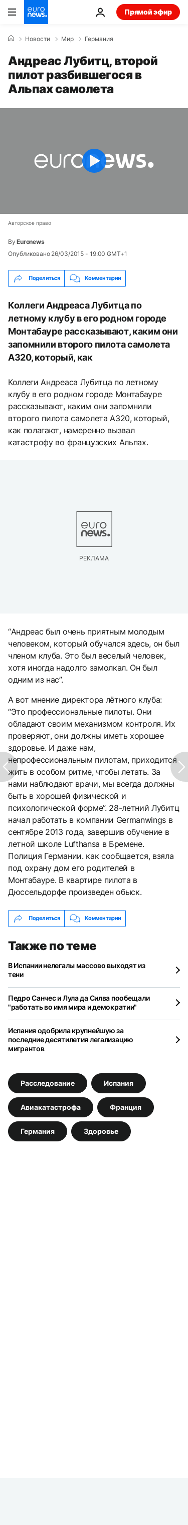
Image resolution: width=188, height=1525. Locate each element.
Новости (37, 39)
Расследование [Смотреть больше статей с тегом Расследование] (48, 1083)
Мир (67, 39)
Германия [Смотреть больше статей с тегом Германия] (38, 1131)
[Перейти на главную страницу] (36, 12)
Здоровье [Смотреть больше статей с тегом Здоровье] (101, 1131)
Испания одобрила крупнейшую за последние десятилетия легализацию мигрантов (70, 1039)
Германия (99, 39)
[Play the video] (94, 161)
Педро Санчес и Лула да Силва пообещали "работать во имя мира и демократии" (78, 1002)
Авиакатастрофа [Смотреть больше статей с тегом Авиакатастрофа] (51, 1107)
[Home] (11, 38)
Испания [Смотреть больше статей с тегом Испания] (118, 1083)
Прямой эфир (148, 12)
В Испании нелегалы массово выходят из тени (76, 970)
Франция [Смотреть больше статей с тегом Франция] (125, 1107)
